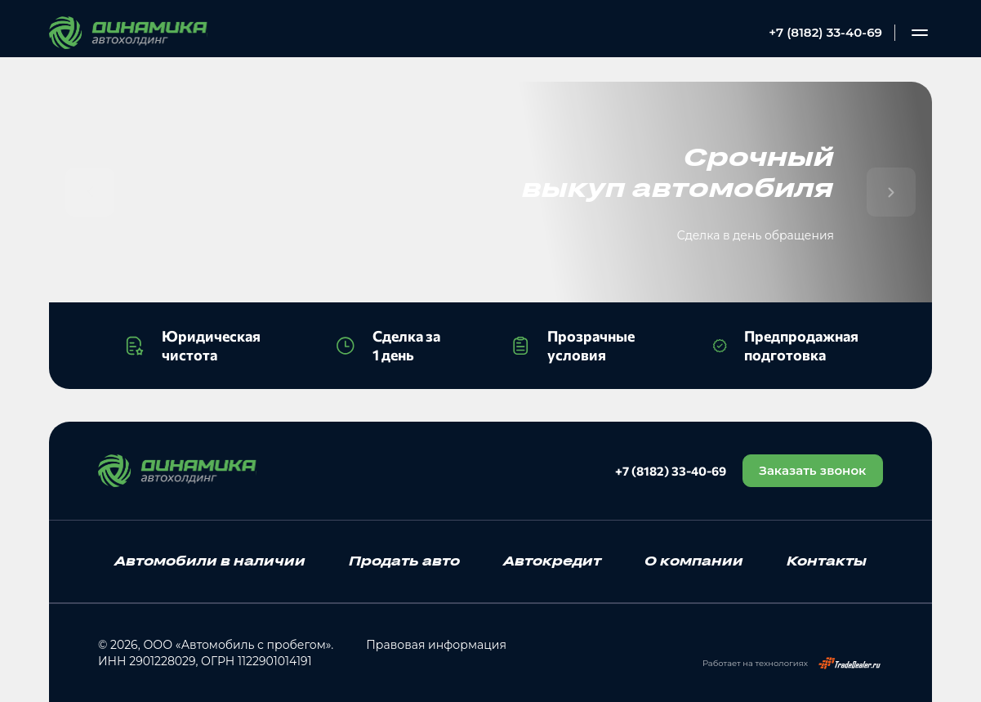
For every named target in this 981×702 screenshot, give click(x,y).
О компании (693, 560)
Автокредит (552, 560)
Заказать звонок (812, 470)
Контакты (827, 560)
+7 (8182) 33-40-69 (825, 32)
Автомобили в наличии (209, 560)
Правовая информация (436, 644)
